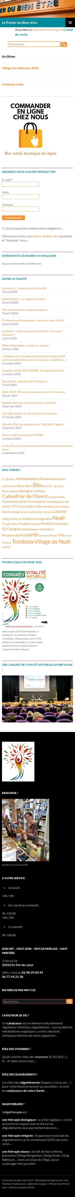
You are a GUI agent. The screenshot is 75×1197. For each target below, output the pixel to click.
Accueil (39, 29)
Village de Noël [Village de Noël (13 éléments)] (52, 541)
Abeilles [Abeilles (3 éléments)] (10, 479)
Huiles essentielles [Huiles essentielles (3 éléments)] (31, 512)
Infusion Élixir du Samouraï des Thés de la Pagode (32, 424)
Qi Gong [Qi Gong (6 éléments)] (9, 528)
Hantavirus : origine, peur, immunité (24, 288)
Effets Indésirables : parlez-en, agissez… (26, 345)
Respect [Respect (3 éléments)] (33, 529)
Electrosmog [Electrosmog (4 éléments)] (10, 512)
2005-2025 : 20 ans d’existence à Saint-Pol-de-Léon (33, 392)
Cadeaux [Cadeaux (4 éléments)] (39, 491)
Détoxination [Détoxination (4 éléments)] (45, 506)
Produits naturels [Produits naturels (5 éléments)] (54, 523)
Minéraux (53, 29)
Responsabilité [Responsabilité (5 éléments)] (13, 535)
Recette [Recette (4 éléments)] (22, 529)
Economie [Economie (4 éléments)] (62, 506)
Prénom (7, 204)
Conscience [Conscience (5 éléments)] (37, 501)
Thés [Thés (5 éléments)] (61, 535)
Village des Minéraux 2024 (20, 68)
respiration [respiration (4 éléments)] (46, 529)
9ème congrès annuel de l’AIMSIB (22, 435)
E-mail (7, 180)
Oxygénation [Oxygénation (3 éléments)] (10, 524)
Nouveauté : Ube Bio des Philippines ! (25, 381)
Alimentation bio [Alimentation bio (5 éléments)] (52, 479)
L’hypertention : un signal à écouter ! (24, 299)
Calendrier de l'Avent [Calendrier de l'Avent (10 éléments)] (25, 496)
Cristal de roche (12, 84)
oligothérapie (13, 1112)
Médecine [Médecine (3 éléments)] (16, 519)
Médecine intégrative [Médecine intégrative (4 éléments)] (37, 519)
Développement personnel (49, 1180)
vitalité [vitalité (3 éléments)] (6, 547)
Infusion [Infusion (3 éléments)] (48, 512)
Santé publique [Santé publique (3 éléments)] (48, 535)
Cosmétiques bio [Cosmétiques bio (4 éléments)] (57, 501)
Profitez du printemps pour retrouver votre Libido (33, 320)
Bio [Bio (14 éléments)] (37, 485)
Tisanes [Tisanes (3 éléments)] (6, 542)
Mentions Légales (18, 1187)
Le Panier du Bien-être (19, 22)
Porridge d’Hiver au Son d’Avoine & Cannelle (29, 413)
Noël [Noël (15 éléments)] (59, 517)
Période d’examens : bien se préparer (24, 309)
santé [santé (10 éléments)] (32, 534)
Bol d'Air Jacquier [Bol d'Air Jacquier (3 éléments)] (53, 486)
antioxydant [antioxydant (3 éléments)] (9, 486)
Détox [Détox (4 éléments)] (31, 506)
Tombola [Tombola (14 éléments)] (22, 541)
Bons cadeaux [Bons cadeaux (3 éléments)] (10, 491)
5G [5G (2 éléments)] (3, 479)
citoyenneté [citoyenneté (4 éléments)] (56, 497)
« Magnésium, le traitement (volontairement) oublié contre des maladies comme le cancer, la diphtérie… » (34, 357)
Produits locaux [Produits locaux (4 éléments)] (29, 524)
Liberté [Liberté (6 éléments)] (60, 511)
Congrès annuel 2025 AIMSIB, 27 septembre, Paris (33, 370)
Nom (5, 192)
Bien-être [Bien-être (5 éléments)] (24, 486)
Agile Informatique (37, 1183)
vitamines (41, 1057)
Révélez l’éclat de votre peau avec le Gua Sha (29, 402)
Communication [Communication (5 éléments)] (14, 501)
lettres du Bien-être (46, 236)
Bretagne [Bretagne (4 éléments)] (26, 491)
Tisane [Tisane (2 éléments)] (69, 535)
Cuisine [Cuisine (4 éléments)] (21, 506)
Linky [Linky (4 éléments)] (5, 519)
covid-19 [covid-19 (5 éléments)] (9, 506)
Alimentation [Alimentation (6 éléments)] (27, 478)
